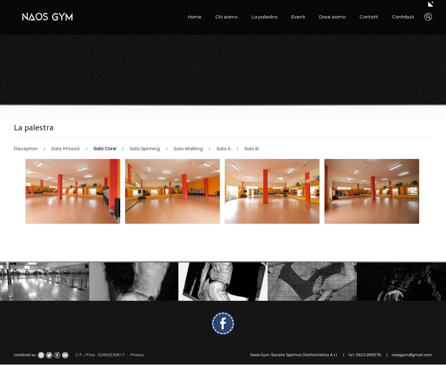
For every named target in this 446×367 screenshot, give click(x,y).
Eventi (298, 17)
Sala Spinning (145, 148)
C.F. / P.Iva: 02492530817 (100, 355)
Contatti (369, 17)
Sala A (224, 148)
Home (194, 17)
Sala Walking (189, 148)
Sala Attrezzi (66, 148)
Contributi (403, 17)
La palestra (264, 17)
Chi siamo (226, 17)
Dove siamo (332, 17)
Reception (26, 148)
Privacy (137, 355)
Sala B (251, 148)
